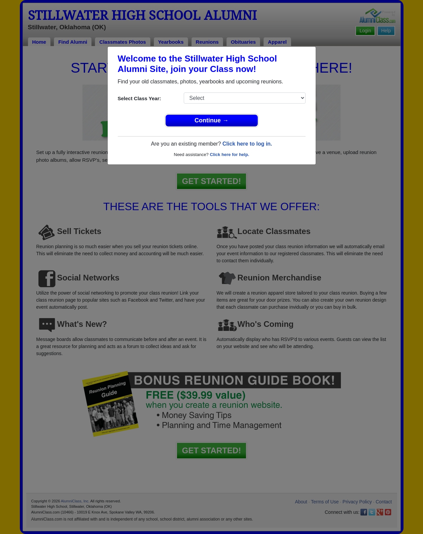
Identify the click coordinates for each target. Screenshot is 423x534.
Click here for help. (229, 154)
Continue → (211, 120)
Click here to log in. (247, 144)
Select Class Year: (139, 98)
